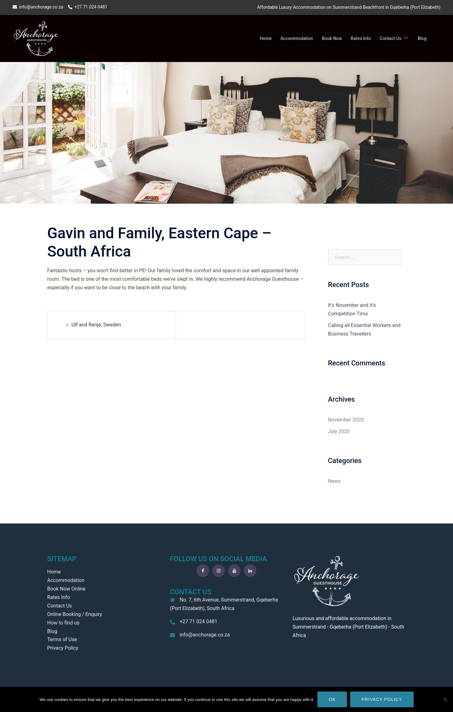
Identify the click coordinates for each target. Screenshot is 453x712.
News (334, 481)
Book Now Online (66, 589)
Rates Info (361, 38)
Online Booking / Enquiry (74, 614)
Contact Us (390, 38)
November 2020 (346, 420)
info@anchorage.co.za (205, 635)
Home (266, 38)
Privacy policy (381, 699)
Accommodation (297, 38)
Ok (332, 699)
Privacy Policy (62, 648)
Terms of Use (62, 639)
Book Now (332, 38)
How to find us (63, 623)
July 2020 (339, 431)
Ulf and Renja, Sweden (96, 325)
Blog (422, 38)
